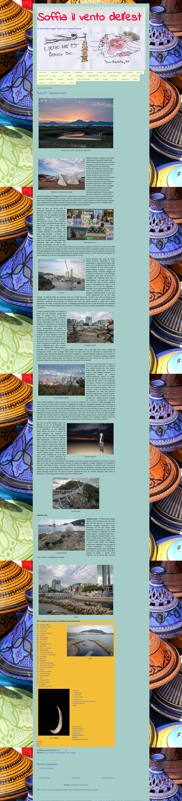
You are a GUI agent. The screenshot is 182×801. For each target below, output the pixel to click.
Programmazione (78, 729)
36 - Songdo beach (43, 625)
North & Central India (83, 79)
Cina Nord (129, 72)
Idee (38, 746)
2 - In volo (75, 699)
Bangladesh (78, 72)
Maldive (124, 76)
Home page (42, 72)
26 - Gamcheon (42, 646)
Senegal (105, 79)
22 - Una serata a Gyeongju (46, 654)
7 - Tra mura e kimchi (44, 686)
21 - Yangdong (42, 656)
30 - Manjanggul (42, 637)
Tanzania (42, 83)
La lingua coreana (78, 703)
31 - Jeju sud (41, 635)
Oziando (39, 741)
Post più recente (44, 778)
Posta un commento (46, 768)
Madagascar (80, 76)
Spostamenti (76, 727)
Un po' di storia (77, 735)
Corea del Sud (53, 753)
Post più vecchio (107, 778)
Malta (104, 76)
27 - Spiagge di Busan (44, 644)
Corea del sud (43, 76)
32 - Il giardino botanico (45, 633)
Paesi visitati (66, 72)
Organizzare (76, 733)
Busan (45, 753)
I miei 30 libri (54, 72)
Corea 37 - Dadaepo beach (52, 92)
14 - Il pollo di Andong (44, 671)
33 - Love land (41, 631)
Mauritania (134, 76)
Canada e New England (114, 72)
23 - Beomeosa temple (44, 652)
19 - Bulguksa (41, 661)
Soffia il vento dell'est (89, 17)
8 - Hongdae (41, 684)
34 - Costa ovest (42, 629)
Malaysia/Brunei (93, 76)
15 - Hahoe (40, 669)
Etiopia (54, 76)
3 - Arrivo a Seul (77, 697)
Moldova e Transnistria (46, 79)
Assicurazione (77, 731)
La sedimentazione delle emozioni (83, 701)
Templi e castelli (44, 682)
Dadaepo (62, 753)
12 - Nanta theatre (43, 676)
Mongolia (60, 79)
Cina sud (139, 72)
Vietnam (62, 83)
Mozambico (114, 76)
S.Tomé (114, 79)
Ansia (74, 705)
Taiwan (135, 79)
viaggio (73, 753)
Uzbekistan (52, 83)
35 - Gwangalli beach (44, 627)
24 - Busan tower (42, 650)
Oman (97, 79)
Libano (70, 76)
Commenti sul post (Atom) (79, 785)
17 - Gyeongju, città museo (46, 665)
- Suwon (75, 690)
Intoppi (39, 744)
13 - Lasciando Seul (43, 673)
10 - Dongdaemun (43, 680)
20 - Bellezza (41, 659)
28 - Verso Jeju (42, 642)
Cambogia (89, 72)
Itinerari (75, 737)
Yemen (71, 83)
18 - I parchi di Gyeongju (45, 663)
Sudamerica (125, 79)
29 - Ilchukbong (42, 639)
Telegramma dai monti (79, 739)
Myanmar (70, 79)
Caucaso (100, 72)
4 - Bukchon (76, 695)
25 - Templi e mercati (44, 648)
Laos (62, 76)
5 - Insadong (76, 693)
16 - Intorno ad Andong (44, 667)
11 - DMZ (40, 678)
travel (68, 753)
